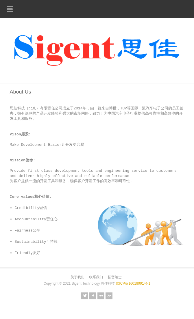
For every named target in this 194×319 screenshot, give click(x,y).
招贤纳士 (115, 274)
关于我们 (77, 274)
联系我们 (96, 274)
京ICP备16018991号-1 (133, 281)
